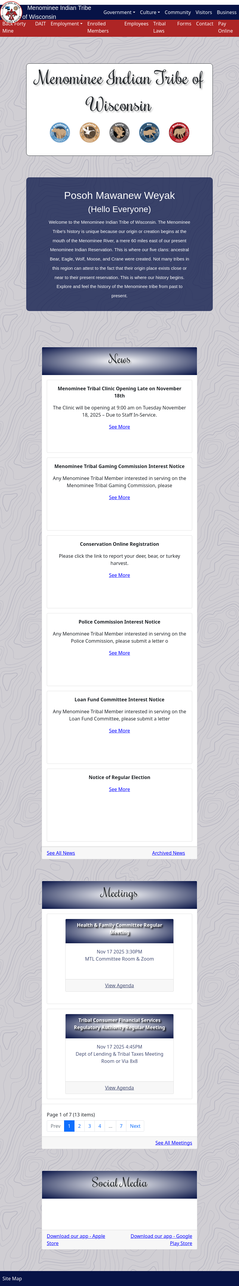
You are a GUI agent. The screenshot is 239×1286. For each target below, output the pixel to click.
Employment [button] (65, 23)
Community (178, 12)
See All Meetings (174, 1142)
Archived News (168, 853)
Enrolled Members (98, 27)
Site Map (11, 1278)
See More (119, 426)
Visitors (203, 12)
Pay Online (225, 27)
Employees (136, 23)
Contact (204, 23)
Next (135, 1126)
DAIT (40, 23)
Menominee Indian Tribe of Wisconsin (56, 12)
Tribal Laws (159, 27)
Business (227, 12)
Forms (184, 23)
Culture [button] (148, 12)
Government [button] (117, 12)
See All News (61, 853)
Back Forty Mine (14, 27)
